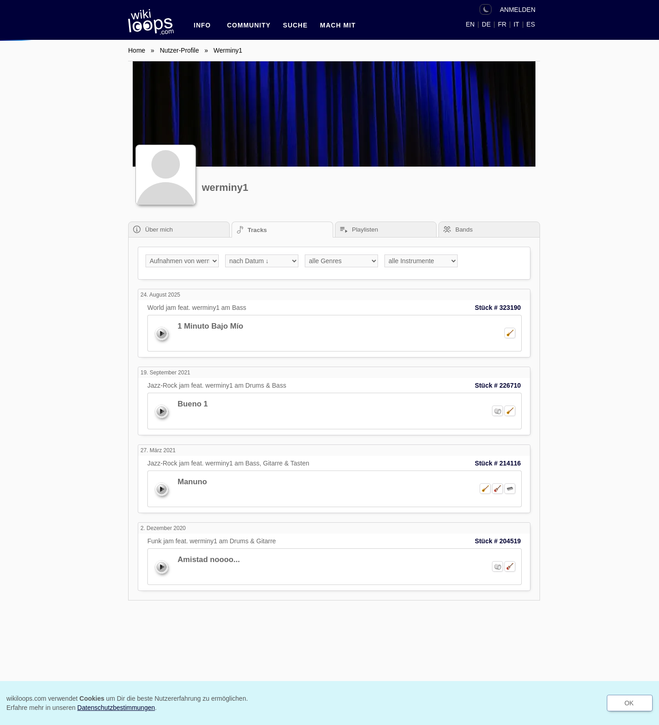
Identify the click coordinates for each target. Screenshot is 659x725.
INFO (202, 25)
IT (516, 24)
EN (470, 24)
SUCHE (295, 25)
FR (502, 24)
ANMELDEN (517, 9)
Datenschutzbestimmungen (116, 707)
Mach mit (338, 25)
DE (486, 24)
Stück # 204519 (498, 541)
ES (530, 24)
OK (628, 703)
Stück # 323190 (498, 307)
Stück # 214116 (498, 463)
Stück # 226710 (498, 385)
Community (248, 25)
